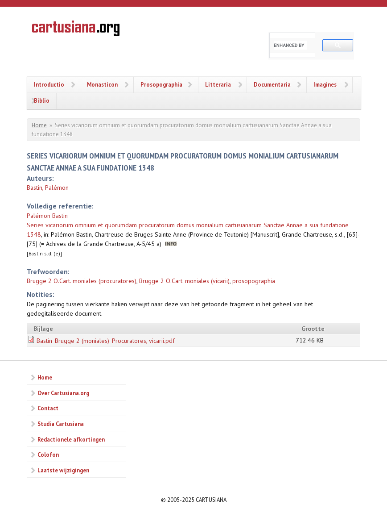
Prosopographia (161, 84)
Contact (47, 408)
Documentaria (272, 84)
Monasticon (102, 84)
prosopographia (253, 281)
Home (39, 125)
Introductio (49, 84)
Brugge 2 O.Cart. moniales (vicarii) (184, 281)
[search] (290, 45)
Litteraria (218, 84)
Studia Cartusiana (60, 423)
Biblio (41, 100)
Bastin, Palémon (48, 188)
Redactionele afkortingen (71, 439)
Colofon (48, 454)
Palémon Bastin (47, 216)
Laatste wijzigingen (63, 470)
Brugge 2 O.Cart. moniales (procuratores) (81, 281)
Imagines (325, 84)
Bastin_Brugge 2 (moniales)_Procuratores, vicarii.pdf (106, 341)
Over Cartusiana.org (63, 392)
